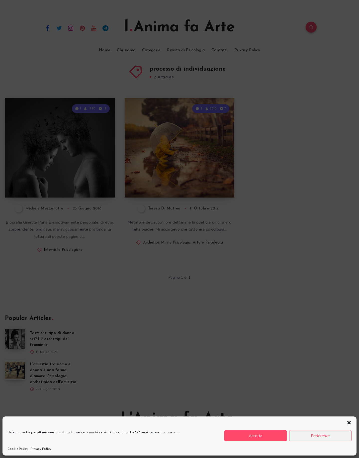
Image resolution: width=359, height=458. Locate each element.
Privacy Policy (41, 449)
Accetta (255, 435)
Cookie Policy (17, 449)
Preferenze (320, 435)
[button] (349, 422)
